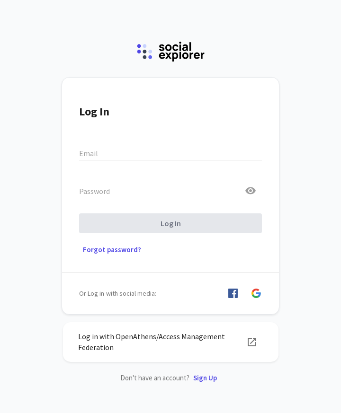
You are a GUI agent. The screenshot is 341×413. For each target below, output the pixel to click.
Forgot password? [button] (112, 249)
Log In (171, 223)
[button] (233, 293)
